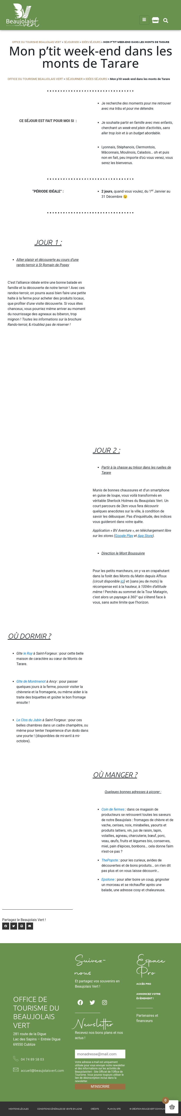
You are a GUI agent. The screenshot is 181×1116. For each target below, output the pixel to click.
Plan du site (114, 1108)
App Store (145, 536)
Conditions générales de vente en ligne (59, 1108)
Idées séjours (91, 42)
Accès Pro (143, 983)
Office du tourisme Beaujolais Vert (36, 42)
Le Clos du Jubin (29, 720)
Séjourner (71, 42)
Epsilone (108, 879)
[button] (166, 20)
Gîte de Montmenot (31, 681)
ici (122, 581)
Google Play (124, 536)
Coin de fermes (113, 809)
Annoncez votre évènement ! (148, 996)
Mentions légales (18, 1108)
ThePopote (110, 860)
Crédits (95, 1108)
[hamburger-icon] (144, 20)
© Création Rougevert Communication (151, 1108)
